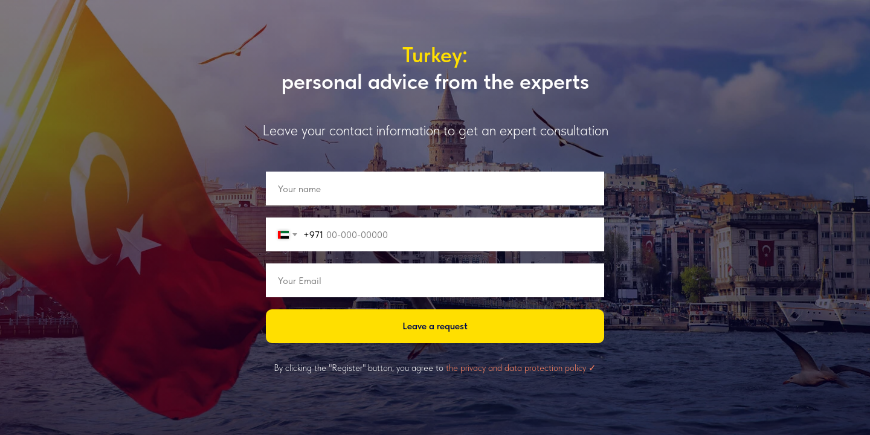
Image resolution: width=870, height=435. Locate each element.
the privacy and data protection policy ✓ (521, 367)
